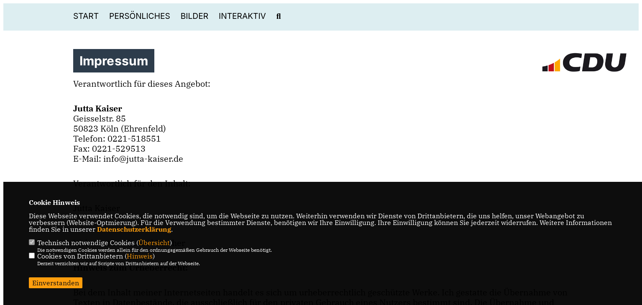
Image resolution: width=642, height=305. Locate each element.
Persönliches (139, 16)
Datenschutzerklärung (134, 229)
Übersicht (154, 242)
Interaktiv (242, 16)
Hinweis (140, 256)
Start (86, 16)
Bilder (194, 16)
